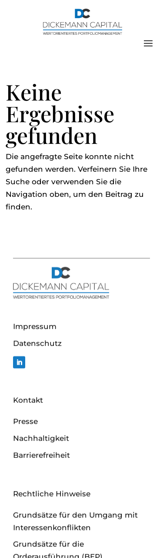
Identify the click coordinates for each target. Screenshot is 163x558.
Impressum (35, 360)
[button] (15, 542)
